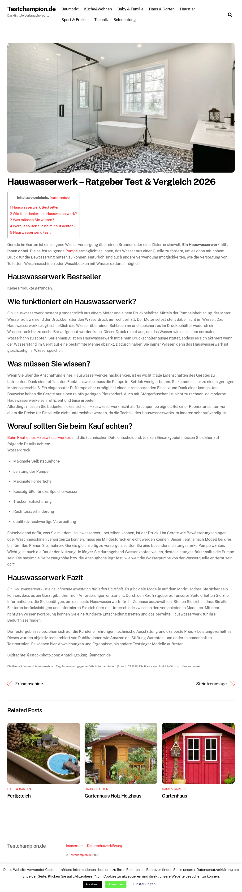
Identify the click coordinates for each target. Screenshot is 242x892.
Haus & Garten (161, 9)
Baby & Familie (130, 9)
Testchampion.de (80, 855)
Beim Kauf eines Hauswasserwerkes (39, 437)
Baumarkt (70, 9)
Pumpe (71, 251)
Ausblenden (60, 198)
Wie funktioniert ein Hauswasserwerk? (43, 214)
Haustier (187, 9)
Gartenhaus (174, 796)
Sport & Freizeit (75, 20)
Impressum (74, 846)
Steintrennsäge (211, 683)
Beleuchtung (124, 20)
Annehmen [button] (116, 884)
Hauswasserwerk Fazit (30, 232)
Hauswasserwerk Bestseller (34, 207)
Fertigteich (19, 796)
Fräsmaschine (29, 683)
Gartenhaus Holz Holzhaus (113, 796)
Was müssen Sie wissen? (32, 220)
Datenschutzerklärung (104, 846)
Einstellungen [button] (144, 884)
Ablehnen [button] (92, 884)
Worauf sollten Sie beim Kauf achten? (42, 226)
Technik (101, 20)
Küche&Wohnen (98, 9)
